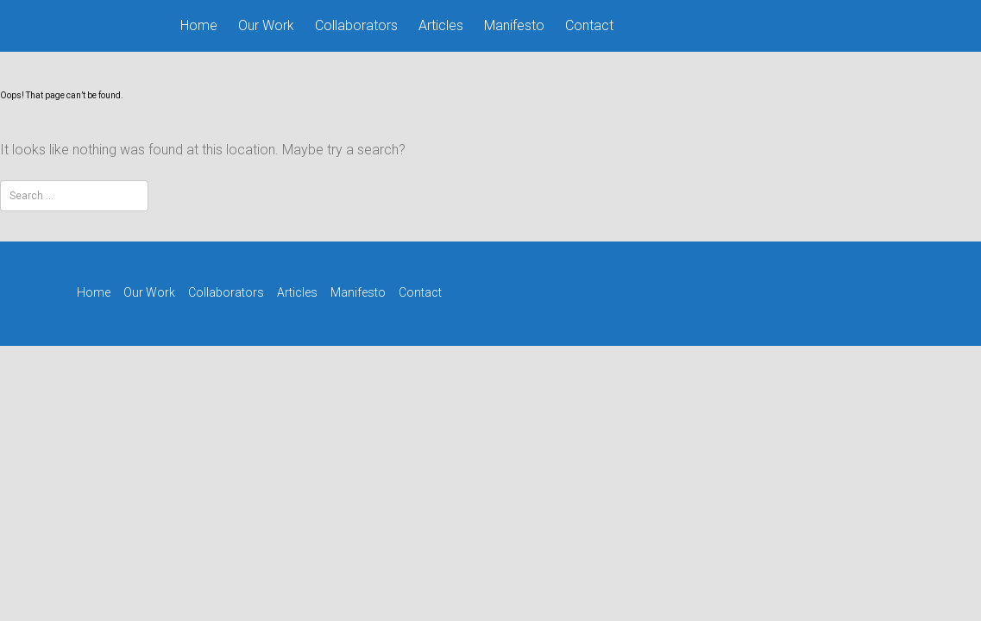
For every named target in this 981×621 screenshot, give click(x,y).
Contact (589, 25)
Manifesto (514, 25)
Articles (440, 25)
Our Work (266, 25)
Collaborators (356, 25)
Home (198, 25)
